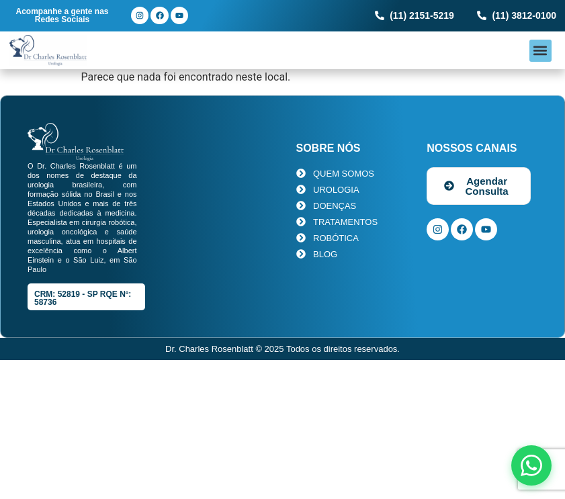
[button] (540, 51)
